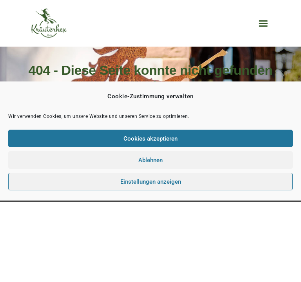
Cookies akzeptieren (150, 138)
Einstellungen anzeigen (150, 181)
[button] (263, 23)
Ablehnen (150, 160)
